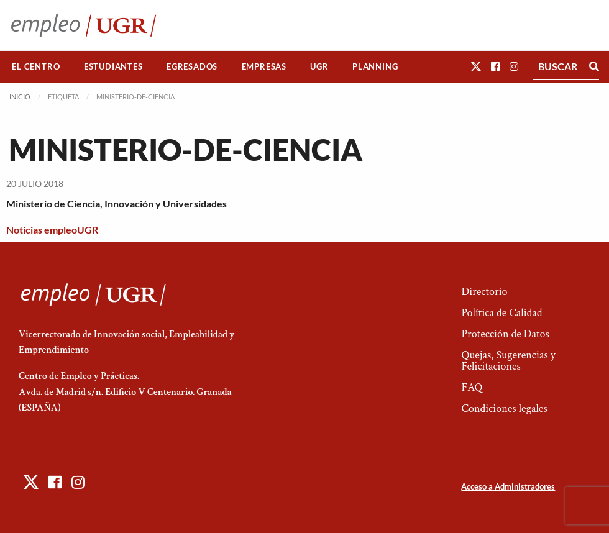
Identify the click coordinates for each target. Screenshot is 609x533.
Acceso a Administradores (508, 486)
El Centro (36, 66)
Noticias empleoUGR (52, 229)
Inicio (19, 97)
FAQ (471, 387)
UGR (319, 66)
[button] (476, 66)
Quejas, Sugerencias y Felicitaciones (508, 360)
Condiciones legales (504, 408)
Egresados (192, 66)
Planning (375, 66)
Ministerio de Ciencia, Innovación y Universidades (116, 203)
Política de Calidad (501, 313)
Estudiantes (113, 66)
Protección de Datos (505, 334)
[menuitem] (36, 67)
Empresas (264, 66)
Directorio (484, 292)
